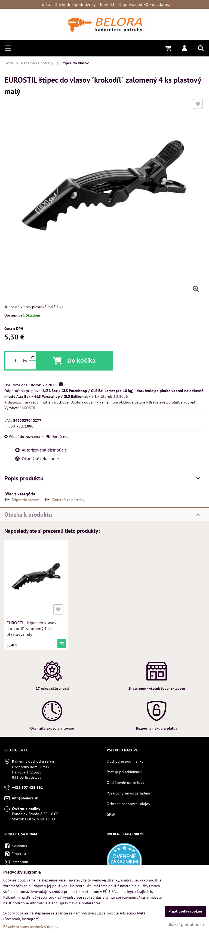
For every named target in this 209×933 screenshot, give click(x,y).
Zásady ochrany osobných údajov (31, 926)
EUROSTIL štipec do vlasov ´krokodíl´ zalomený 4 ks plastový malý (31, 626)
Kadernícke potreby (68, 499)
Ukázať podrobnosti (185, 924)
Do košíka (81, 360)
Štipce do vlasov (25, 499)
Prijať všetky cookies (185, 911)
